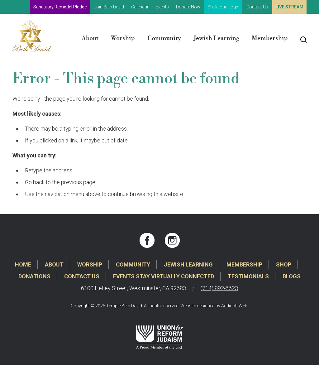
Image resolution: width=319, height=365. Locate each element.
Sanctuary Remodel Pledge (60, 6)
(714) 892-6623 (219, 288)
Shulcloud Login (223, 6)
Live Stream (289, 6)
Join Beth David (109, 6)
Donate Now (188, 6)
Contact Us (257, 6)
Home (23, 264)
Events (162, 6)
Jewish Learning (216, 38)
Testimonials (248, 276)
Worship (123, 38)
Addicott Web (234, 305)
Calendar (140, 6)
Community (164, 38)
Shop (283, 264)
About (90, 38)
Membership (270, 38)
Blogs (292, 276)
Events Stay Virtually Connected (163, 276)
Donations (34, 276)
